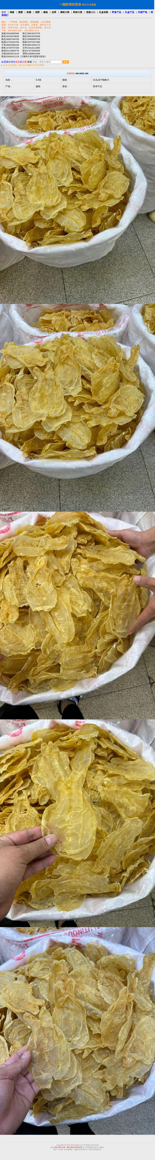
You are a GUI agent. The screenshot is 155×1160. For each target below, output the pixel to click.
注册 (24, 62)
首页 (3, 12)
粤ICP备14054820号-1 (75, 1147)
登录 (17, 62)
